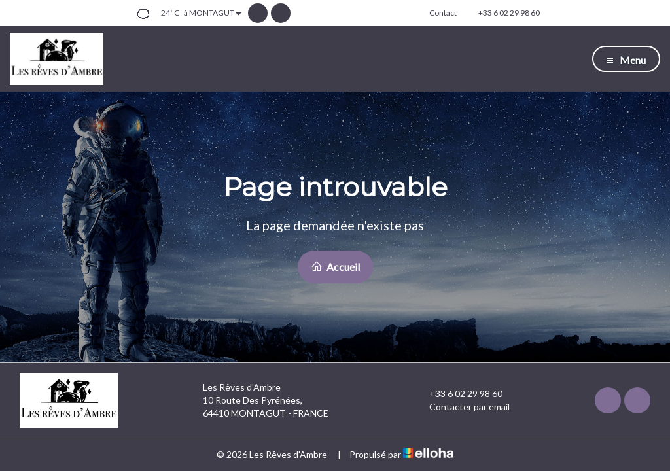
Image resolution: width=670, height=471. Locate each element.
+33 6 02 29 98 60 (458, 394)
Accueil (335, 266)
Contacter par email (462, 407)
